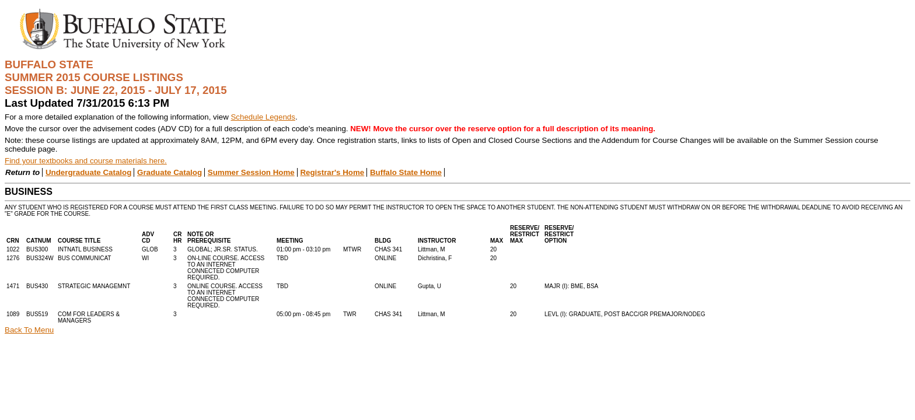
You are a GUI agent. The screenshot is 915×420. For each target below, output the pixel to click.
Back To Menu (29, 330)
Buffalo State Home (406, 172)
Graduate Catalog (169, 172)
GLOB (150, 249)
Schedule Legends (263, 117)
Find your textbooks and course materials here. (86, 160)
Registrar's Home (332, 172)
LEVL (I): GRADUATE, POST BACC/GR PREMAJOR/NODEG (624, 314)
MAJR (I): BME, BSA (571, 286)
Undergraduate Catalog (88, 172)
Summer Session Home (251, 172)
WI (145, 258)
